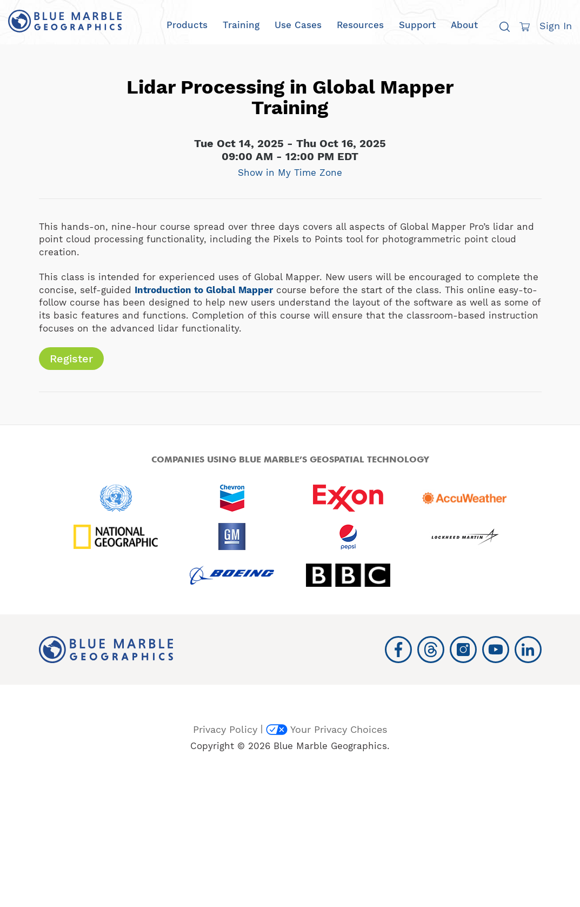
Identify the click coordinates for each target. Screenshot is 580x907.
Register (71, 358)
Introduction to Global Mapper (204, 289)
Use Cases (298, 25)
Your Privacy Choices (326, 729)
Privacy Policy (225, 729)
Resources (360, 25)
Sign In (555, 25)
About (464, 25)
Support (417, 25)
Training (241, 25)
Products (187, 25)
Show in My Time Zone (290, 172)
